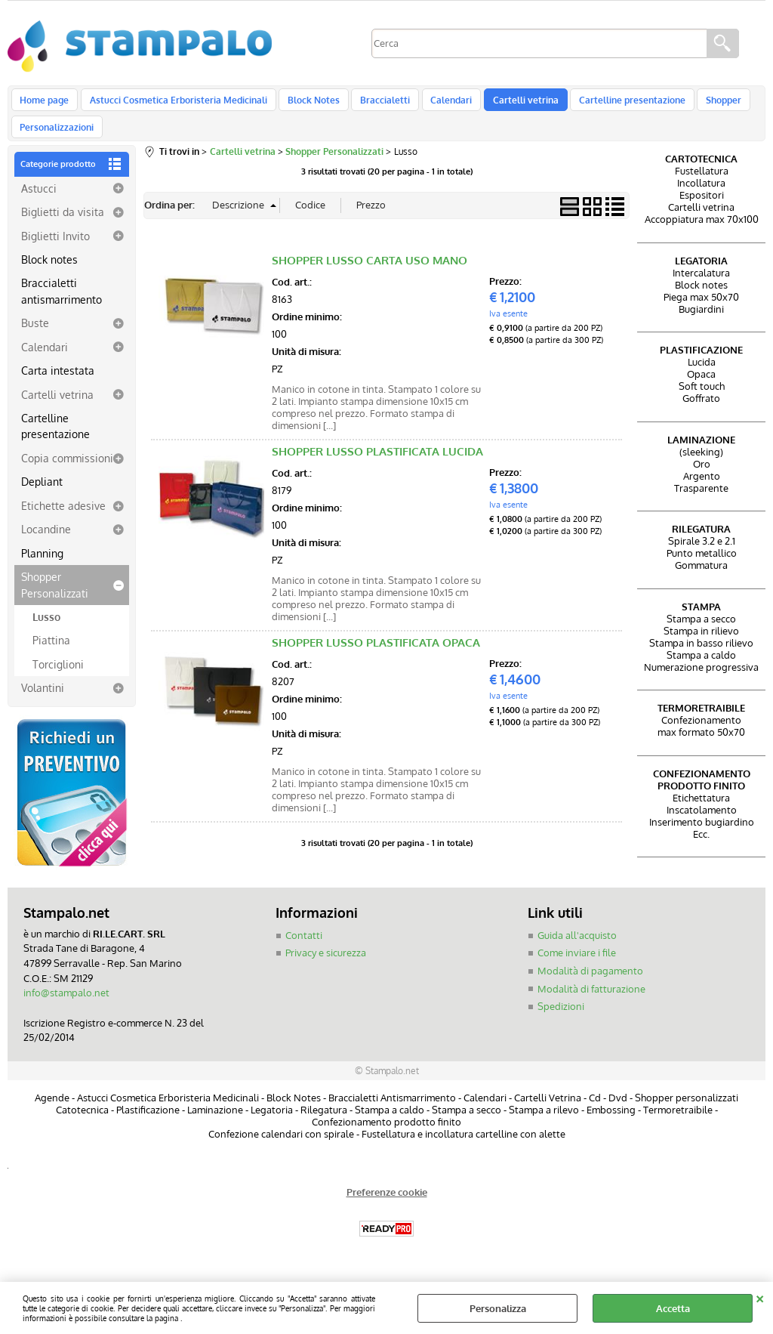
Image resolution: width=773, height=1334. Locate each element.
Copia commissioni (67, 473)
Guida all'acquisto (577, 951)
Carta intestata (57, 386)
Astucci (39, 204)
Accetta (673, 1308)
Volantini (42, 704)
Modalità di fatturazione (591, 1005)
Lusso (46, 632)
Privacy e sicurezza (325, 969)
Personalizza (498, 1308)
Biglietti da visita (62, 227)
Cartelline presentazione (617, 103)
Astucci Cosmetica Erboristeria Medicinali (175, 103)
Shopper (706, 103)
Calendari (441, 103)
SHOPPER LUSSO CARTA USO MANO (369, 276)
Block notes (49, 275)
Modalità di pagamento (590, 986)
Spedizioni (560, 1022)
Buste (35, 339)
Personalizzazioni (57, 139)
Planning (42, 569)
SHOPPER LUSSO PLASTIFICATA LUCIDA (377, 467)
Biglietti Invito (55, 251)
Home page (44, 103)
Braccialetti (377, 103)
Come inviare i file (576, 969)
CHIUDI (759, 1297)
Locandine (46, 545)
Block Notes (308, 103)
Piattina (51, 656)
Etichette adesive (63, 521)
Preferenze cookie (386, 1207)
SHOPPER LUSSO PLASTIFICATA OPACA (376, 658)
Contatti (303, 951)
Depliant (42, 498)
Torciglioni (58, 680)
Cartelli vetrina (513, 103)
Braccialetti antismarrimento (61, 307)
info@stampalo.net (66, 1008)
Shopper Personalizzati (54, 600)
